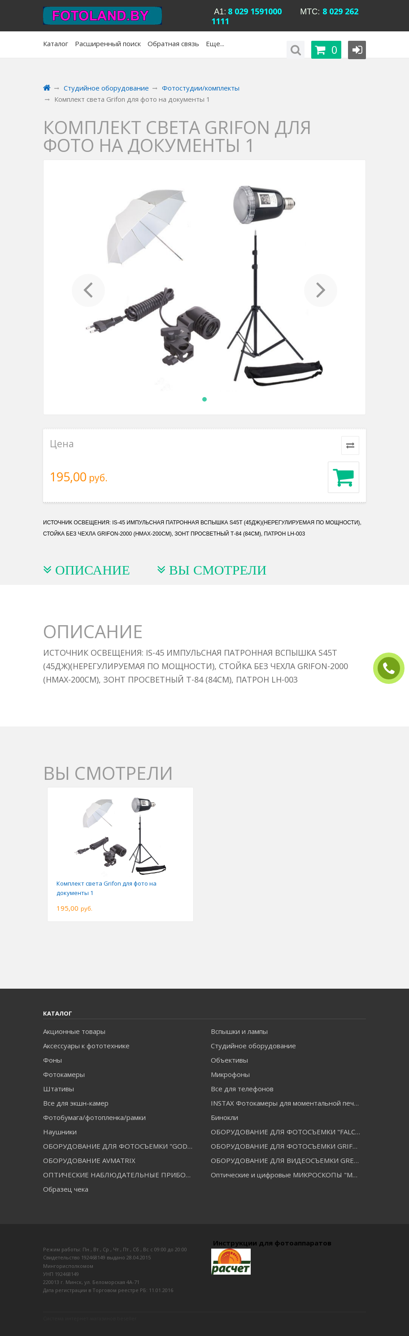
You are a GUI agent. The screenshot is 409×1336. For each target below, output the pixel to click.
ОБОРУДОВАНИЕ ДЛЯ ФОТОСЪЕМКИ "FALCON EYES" (288, 1131)
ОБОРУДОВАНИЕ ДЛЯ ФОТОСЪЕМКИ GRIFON (287, 1145)
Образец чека (65, 1189)
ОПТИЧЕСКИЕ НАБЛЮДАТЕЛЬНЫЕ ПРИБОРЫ (119, 1174)
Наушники (60, 1131)
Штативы (58, 1088)
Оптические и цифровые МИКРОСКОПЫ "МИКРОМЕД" (288, 1174)
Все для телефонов (242, 1088)
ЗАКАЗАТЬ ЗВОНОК (392, 668)
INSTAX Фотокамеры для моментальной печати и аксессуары (288, 1102)
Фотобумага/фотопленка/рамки (94, 1117)
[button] (88, 287)
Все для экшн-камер (76, 1102)
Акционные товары (74, 1031)
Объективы (229, 1059)
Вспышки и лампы (239, 1031)
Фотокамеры (64, 1074)
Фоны (52, 1059)
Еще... (215, 43)
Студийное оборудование (253, 1045)
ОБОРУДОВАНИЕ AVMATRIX (89, 1160)
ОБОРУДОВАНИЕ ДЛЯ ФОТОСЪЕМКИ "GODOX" (120, 1145)
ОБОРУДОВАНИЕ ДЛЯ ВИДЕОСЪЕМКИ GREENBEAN (288, 1160)
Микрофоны (230, 1074)
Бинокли (224, 1117)
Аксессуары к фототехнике (86, 1045)
